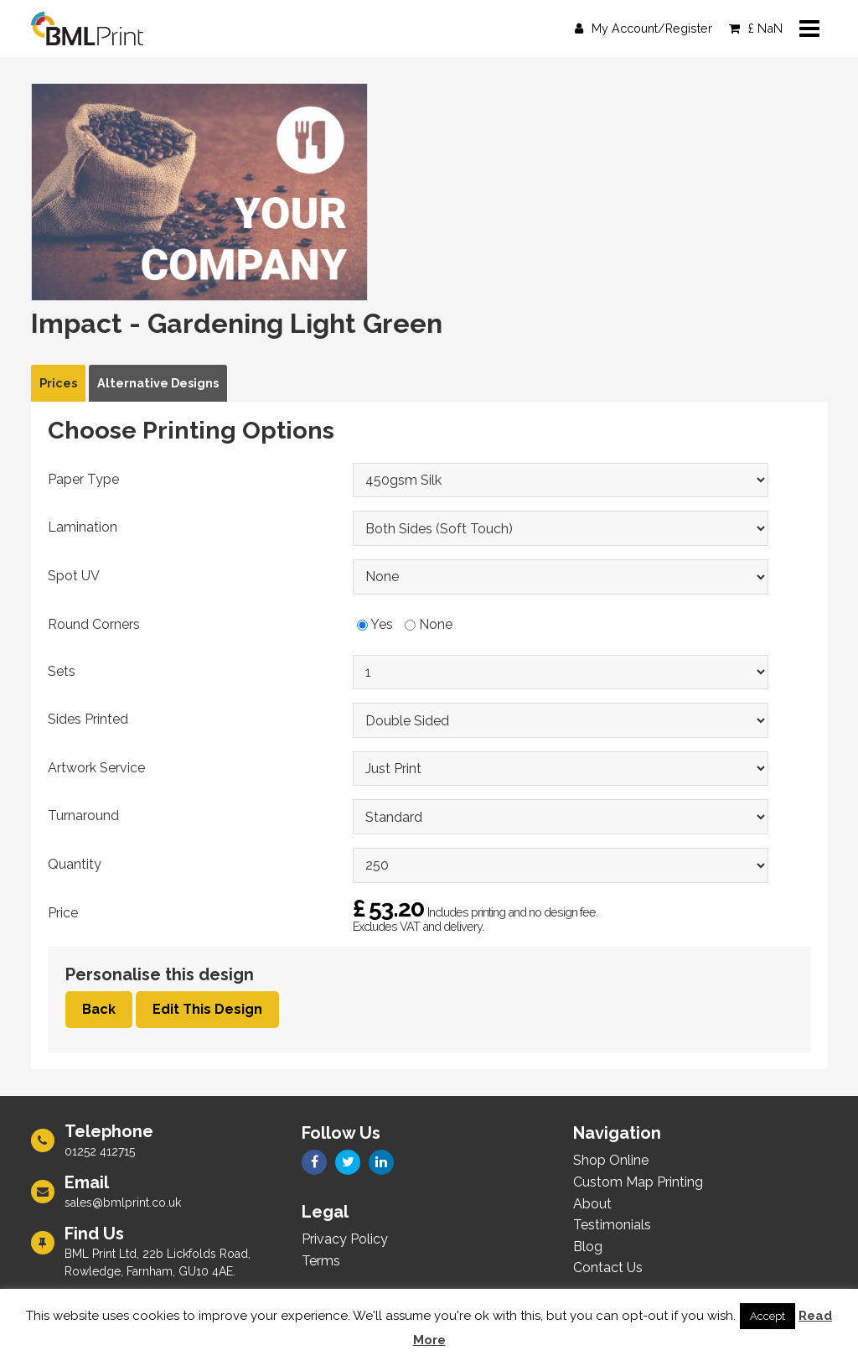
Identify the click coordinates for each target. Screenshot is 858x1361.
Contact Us (608, 1267)
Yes (375, 624)
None (428, 624)
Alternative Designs (158, 383)
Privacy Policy (345, 1239)
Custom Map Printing (638, 1182)
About (592, 1204)
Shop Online (611, 1160)
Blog (587, 1247)
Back (99, 1009)
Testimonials (612, 1225)
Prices (58, 383)
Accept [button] (767, 1316)
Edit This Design (207, 1009)
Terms (321, 1261)
